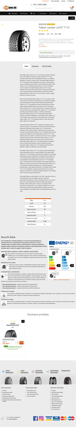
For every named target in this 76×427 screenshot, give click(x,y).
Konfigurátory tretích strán (9, 391)
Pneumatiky (9, 14)
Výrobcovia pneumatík (8, 389)
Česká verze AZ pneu (57, 396)
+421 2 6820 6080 (39, 4)
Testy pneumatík (54, 1)
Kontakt (63, 1)
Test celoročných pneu (33, 387)
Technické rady (6, 387)
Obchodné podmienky (57, 385)
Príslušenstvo (43, 13)
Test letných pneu (31, 383)
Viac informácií (42, 46)
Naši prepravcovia (56, 393)
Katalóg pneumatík (7, 385)
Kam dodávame (56, 402)
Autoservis (65, 14)
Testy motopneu (31, 389)
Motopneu (21, 14)
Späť (72, 18)
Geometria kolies (56, 400)
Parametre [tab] (35, 66)
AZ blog (4, 383)
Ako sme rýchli (55, 391)
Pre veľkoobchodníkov (57, 389)
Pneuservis (53, 14)
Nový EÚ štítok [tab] (48, 66)
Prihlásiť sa (70, 1)
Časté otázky (55, 387)
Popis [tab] (25, 66)
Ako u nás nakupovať (57, 395)
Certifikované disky (56, 398)
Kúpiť (21, 342)
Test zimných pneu (32, 385)
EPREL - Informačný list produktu (61, 279)
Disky (31, 14)
